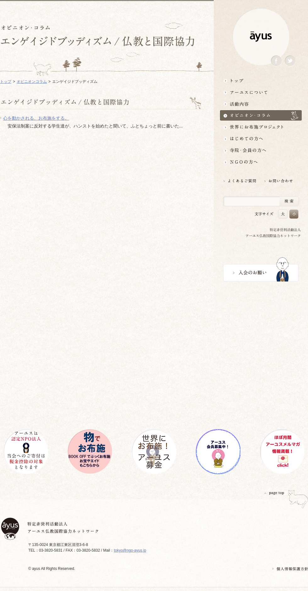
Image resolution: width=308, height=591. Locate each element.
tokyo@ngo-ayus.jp (130, 550)
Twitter (290, 60)
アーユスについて (261, 92)
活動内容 (261, 104)
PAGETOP (274, 493)
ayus (260, 36)
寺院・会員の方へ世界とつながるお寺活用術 (261, 150)
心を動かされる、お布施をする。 (36, 118)
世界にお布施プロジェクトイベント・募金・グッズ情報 (261, 127)
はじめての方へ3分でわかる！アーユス (261, 139)
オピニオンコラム (32, 81)
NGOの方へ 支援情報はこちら (261, 162)
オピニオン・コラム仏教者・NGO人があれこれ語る (261, 115)
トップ (261, 80)
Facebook (276, 60)
